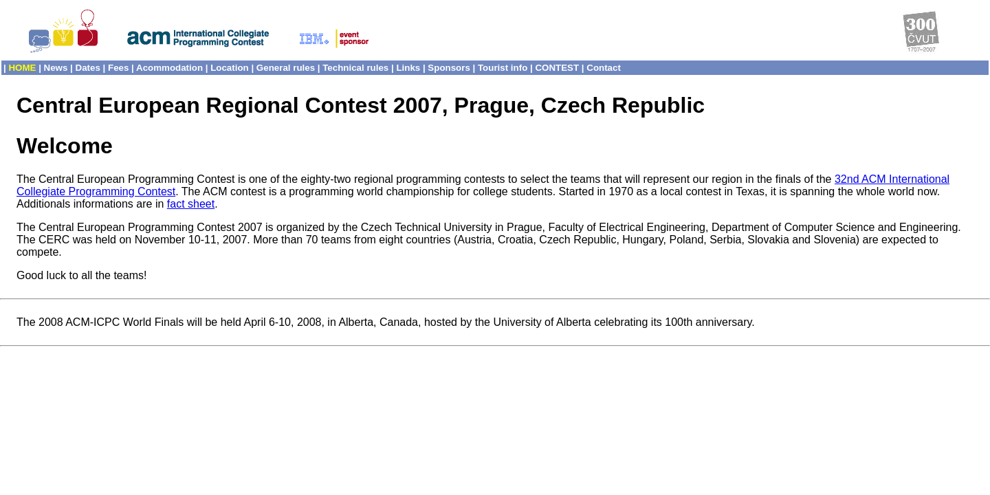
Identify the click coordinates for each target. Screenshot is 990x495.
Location (229, 68)
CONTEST (557, 68)
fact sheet (190, 204)
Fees (118, 68)
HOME (22, 68)
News (56, 68)
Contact (603, 68)
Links (408, 68)
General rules (285, 68)
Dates (88, 68)
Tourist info (502, 68)
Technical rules (355, 68)
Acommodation (169, 68)
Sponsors (449, 68)
